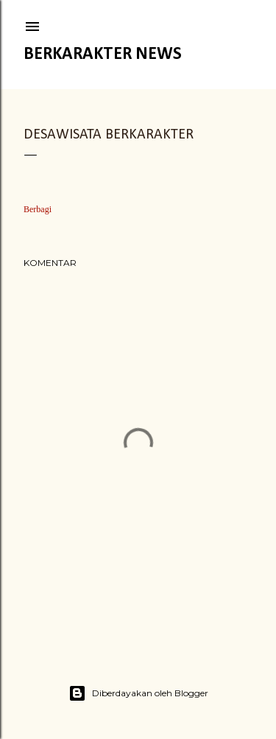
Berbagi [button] (38, 209)
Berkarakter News (103, 54)
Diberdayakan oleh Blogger (138, 693)
